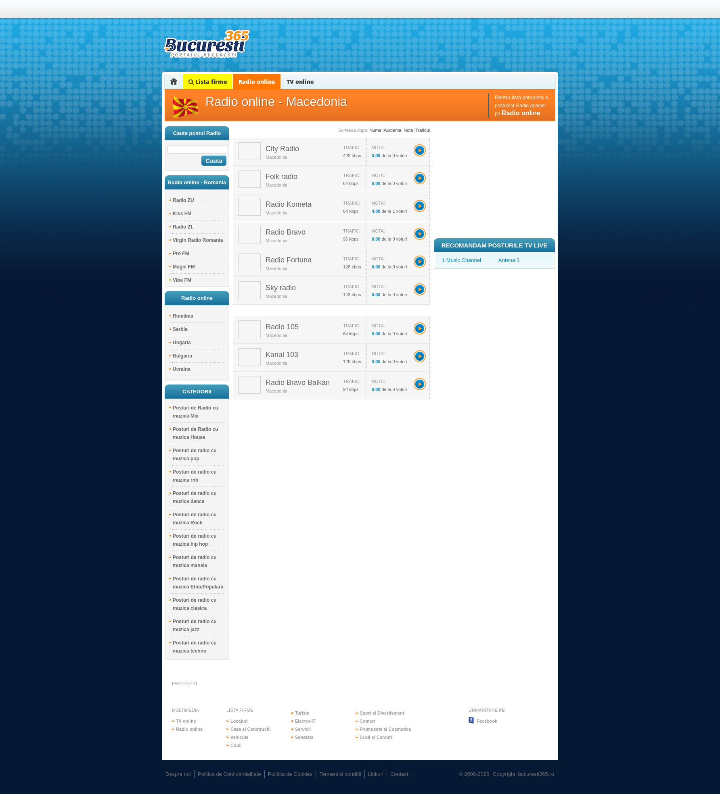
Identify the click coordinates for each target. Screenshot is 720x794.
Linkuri (375, 774)
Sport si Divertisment (382, 713)
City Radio (282, 149)
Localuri (239, 721)
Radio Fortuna (289, 260)
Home (174, 81)
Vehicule (239, 737)
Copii (236, 745)
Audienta (392, 130)
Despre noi (178, 774)
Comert (367, 721)
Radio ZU (183, 200)
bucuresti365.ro (206, 43)
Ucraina (181, 369)
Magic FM (184, 267)
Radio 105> (420, 328)
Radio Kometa (289, 204)
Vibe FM (182, 280)
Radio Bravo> (420, 234)
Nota (408, 130)
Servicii (303, 729)
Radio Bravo (286, 232)
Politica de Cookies (290, 774)
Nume (375, 130)
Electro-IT (305, 721)
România (183, 316)
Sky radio (281, 288)
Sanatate (304, 737)
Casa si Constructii (250, 729)
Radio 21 (183, 227)
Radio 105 (282, 327)
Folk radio (281, 177)
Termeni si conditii (340, 774)
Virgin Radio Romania (198, 240)
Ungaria (182, 342)
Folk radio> (420, 178)
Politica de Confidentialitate (229, 774)
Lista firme (207, 81)
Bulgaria (182, 356)
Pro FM (181, 253)
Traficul (422, 130)
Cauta (213, 160)
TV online (300, 81)
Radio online (257, 81)
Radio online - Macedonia (276, 102)
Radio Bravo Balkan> (420, 384)
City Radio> (420, 150)
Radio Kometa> (420, 206)
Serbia (180, 329)
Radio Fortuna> (420, 262)
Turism (302, 713)
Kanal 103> (420, 356)
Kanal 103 (282, 355)
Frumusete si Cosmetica (385, 729)
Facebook (487, 721)
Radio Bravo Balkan (298, 382)
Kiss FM (182, 213)
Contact (399, 774)
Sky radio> (420, 289)
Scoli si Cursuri (376, 737)
